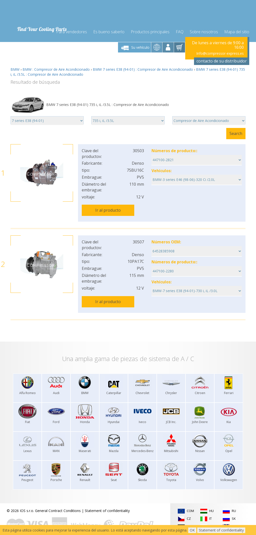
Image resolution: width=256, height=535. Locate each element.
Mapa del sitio (236, 27)
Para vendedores (71, 27)
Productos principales (150, 27)
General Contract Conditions (58, 504)
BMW (15, 66)
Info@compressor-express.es (220, 50)
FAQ (180, 27)
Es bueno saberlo (108, 27)
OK (192, 530)
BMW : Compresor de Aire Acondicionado (56, 66)
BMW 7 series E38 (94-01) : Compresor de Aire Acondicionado (143, 66)
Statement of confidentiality (107, 504)
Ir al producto (108, 207)
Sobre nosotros (204, 27)
